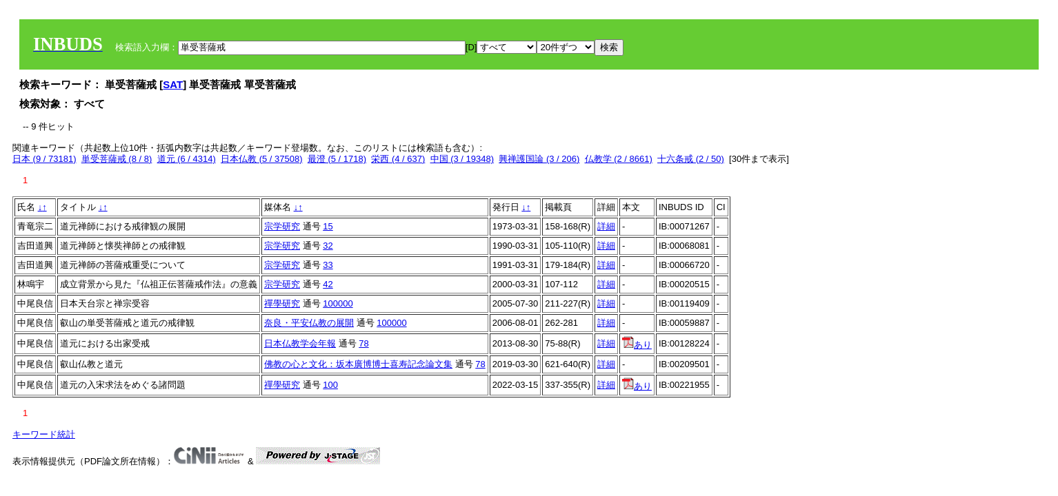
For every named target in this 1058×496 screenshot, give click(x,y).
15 (327, 226)
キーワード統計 (43, 434)
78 (363, 343)
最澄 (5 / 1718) (337, 159)
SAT (173, 84)
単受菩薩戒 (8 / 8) (116, 159)
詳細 (606, 226)
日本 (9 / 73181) (44, 159)
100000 (337, 303)
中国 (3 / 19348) (462, 159)
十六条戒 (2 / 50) (690, 159)
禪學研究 (282, 303)
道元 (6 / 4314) (186, 159)
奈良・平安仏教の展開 (309, 323)
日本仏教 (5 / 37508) (262, 159)
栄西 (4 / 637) (398, 159)
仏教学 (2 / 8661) (618, 159)
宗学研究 (282, 226)
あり (637, 345)
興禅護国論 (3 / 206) (539, 159)
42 (327, 284)
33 (327, 265)
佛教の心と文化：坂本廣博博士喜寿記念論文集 (358, 364)
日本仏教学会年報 (300, 343)
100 (330, 385)
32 (327, 245)
